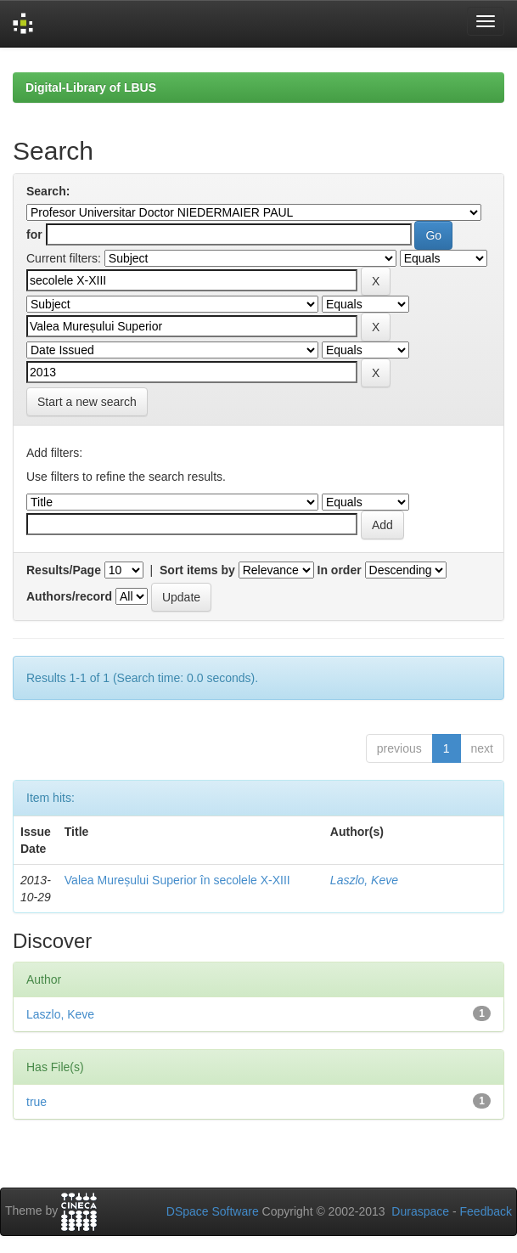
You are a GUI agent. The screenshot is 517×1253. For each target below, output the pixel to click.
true (36, 1102)
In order (340, 570)
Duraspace (420, 1211)
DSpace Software (212, 1211)
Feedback (486, 1211)
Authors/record (69, 596)
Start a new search (87, 402)
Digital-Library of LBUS (90, 87)
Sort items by (197, 570)
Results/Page (63, 570)
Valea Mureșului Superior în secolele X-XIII (177, 880)
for (34, 234)
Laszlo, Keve (364, 880)
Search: (48, 191)
